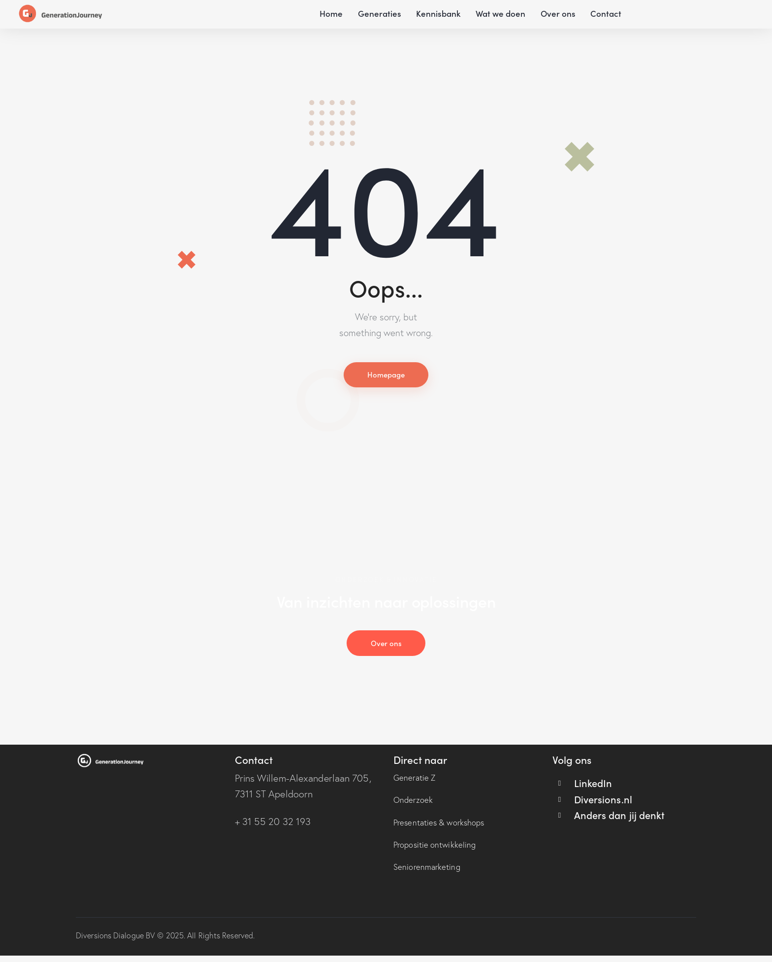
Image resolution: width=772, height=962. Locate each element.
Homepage (386, 375)
